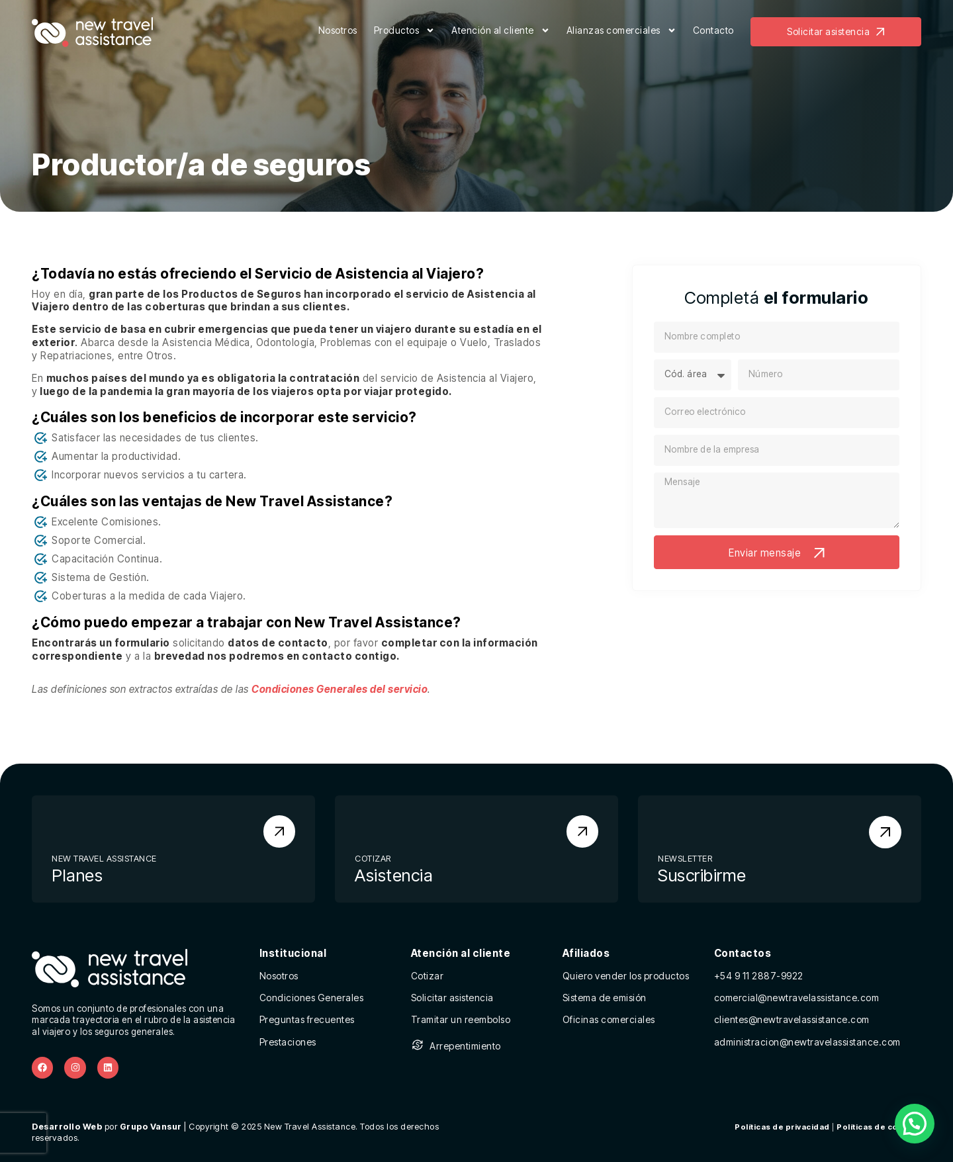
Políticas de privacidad (782, 1127)
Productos (404, 32)
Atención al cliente (500, 32)
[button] (914, 1123)
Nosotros (337, 30)
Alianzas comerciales (621, 32)
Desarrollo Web (67, 1127)
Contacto (713, 30)
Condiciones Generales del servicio (339, 689)
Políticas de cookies (879, 1127)
